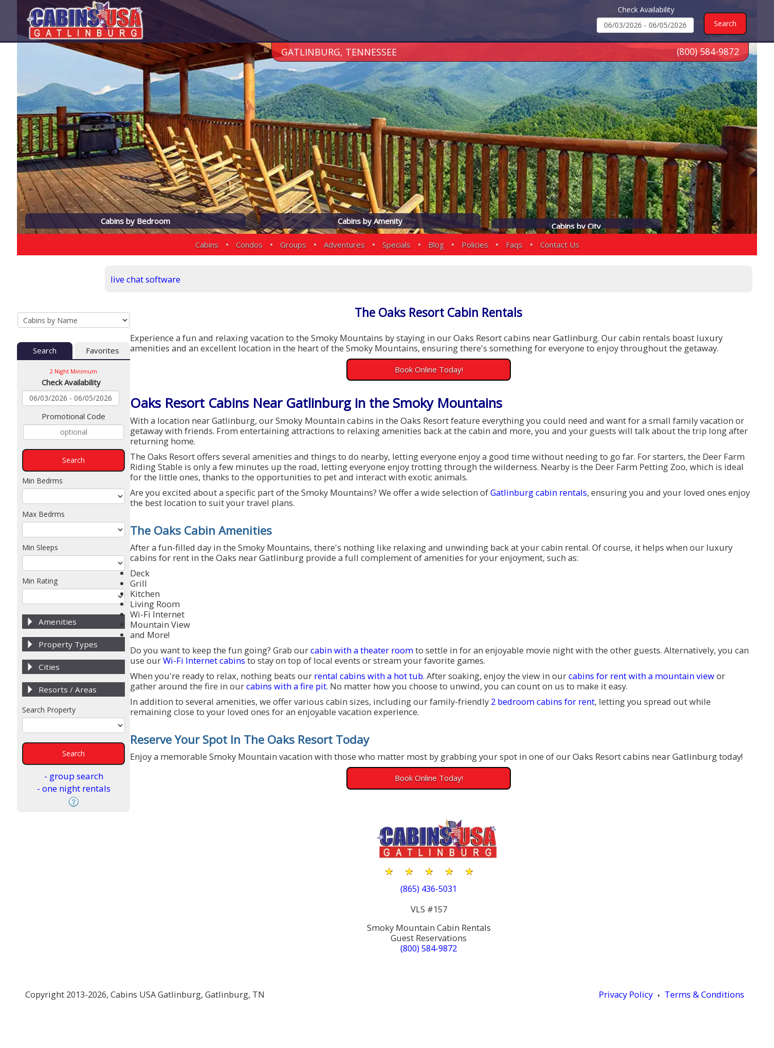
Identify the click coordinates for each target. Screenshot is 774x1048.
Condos (249, 244)
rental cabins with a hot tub (382, 677)
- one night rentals (73, 748)
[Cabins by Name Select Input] (73, 278)
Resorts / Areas (68, 649)
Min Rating (40, 541)
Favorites (102, 310)
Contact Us (559, 244)
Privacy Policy (628, 1008)
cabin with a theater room (374, 652)
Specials (396, 244)
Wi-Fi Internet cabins (230, 662)
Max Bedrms (43, 474)
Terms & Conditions (709, 1008)
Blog (436, 244)
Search (45, 310)
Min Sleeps (40, 507)
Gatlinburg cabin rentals (556, 493)
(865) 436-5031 (447, 901)
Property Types (68, 604)
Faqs (514, 244)
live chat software (179, 278)
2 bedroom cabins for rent (559, 703)
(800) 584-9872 (707, 56)
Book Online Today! (448, 370)
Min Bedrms (42, 440)
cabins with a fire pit (297, 688)
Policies (475, 244)
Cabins (206, 244)
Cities (49, 627)
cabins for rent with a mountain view (660, 677)
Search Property (49, 670)
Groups (293, 244)
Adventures (344, 244)
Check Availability (646, 9)
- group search (73, 736)
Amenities (58, 581)
